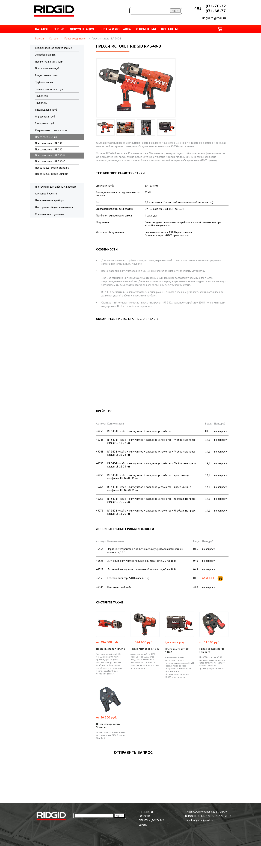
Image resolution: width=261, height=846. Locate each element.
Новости (144, 816)
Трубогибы (41, 102)
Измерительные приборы (49, 200)
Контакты (169, 29)
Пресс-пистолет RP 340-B (50, 155)
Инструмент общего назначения (54, 207)
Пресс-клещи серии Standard (52, 167)
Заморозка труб (44, 123)
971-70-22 (216, 6)
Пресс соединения (75, 38)
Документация (82, 29)
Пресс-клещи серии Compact (51, 173)
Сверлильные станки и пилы (51, 130)
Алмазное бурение (46, 193)
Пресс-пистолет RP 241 (48, 143)
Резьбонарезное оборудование (53, 47)
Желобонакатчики (45, 54)
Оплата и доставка (115, 29)
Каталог (41, 29)
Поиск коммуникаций (47, 68)
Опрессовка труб (45, 116)
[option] (105, 127)
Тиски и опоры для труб (49, 89)
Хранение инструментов (49, 214)
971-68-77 (216, 11)
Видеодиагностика (46, 75)
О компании (146, 29)
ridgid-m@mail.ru (214, 18)
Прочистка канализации (49, 61)
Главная (39, 38)
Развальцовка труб (46, 109)
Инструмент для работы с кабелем (55, 186)
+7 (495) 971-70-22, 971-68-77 (213, 815)
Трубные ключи (44, 82)
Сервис (59, 29)
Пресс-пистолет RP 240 (48, 149)
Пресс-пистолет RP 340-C (50, 161)
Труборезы (41, 96)
